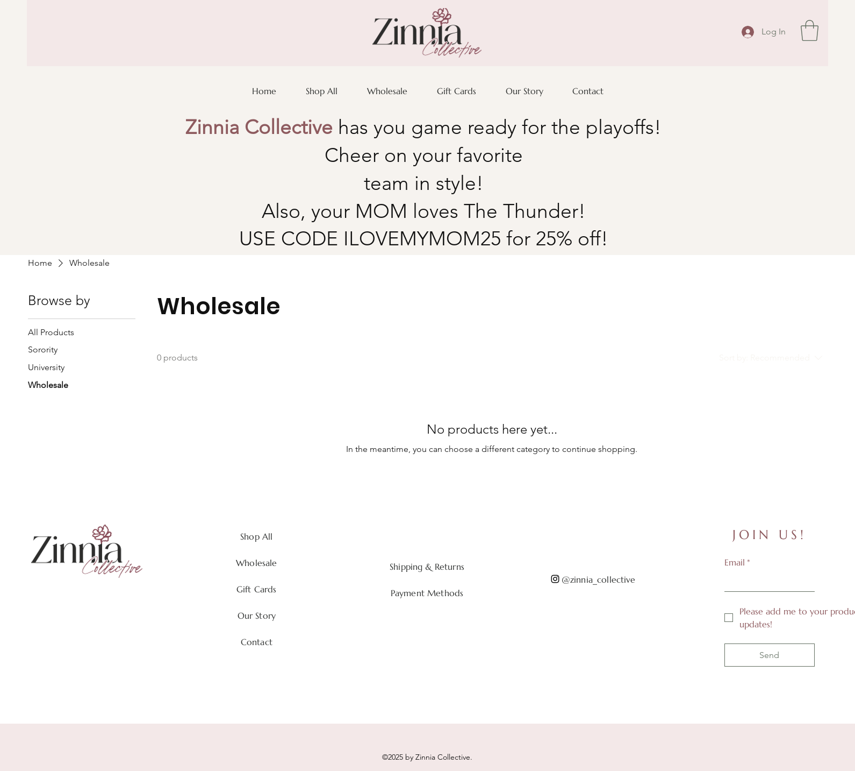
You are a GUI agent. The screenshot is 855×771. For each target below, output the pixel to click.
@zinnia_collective (599, 579)
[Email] (766, 581)
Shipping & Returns (427, 566)
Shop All (256, 536)
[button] (809, 30)
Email (737, 562)
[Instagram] (555, 579)
